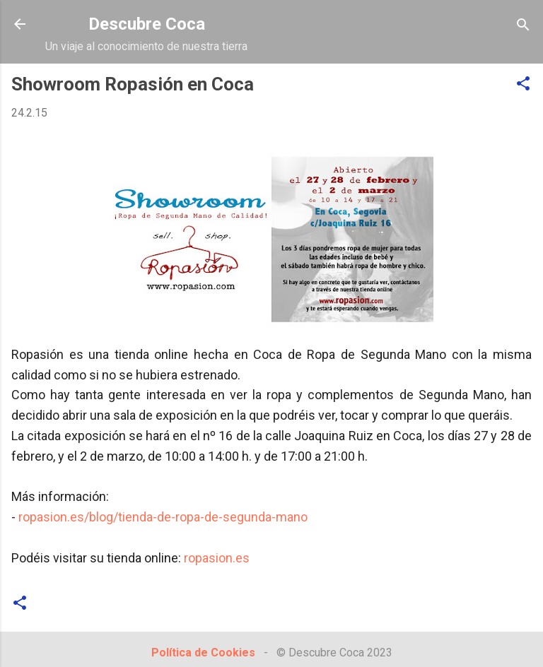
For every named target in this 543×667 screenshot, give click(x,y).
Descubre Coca (146, 24)
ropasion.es (217, 557)
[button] (523, 84)
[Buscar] (523, 26)
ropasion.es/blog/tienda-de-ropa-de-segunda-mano (163, 516)
